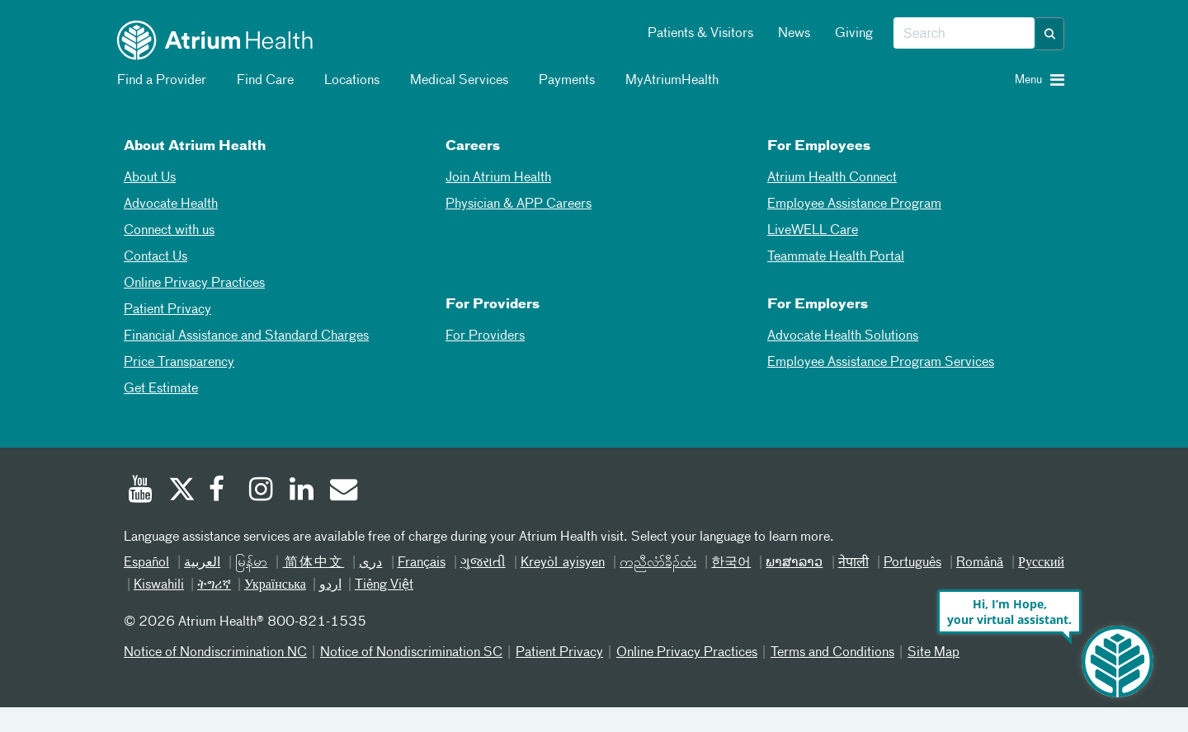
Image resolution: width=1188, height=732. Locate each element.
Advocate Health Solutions (842, 336)
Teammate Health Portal (835, 257)
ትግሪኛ (214, 585)
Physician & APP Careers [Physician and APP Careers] (519, 204)
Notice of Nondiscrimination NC (215, 652)
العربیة (202, 563)
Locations (349, 80)
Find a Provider (158, 80)
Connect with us (169, 230)
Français (422, 563)
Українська (275, 585)
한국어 (731, 563)
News (794, 33)
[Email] (342, 491)
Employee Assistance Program (854, 204)
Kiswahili (159, 585)
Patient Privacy (167, 310)
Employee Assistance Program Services (880, 362)
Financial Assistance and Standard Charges (246, 336)
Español (146, 563)
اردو (330, 585)
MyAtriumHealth (669, 80)
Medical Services (456, 80)
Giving (854, 33)
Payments (564, 80)
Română (979, 563)
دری (370, 563)
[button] (1050, 33)
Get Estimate (161, 389)
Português (912, 563)
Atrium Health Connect (832, 178)
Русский (1041, 563)
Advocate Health (171, 204)
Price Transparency (179, 362)
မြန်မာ (251, 563)
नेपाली (853, 563)
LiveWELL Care (812, 230)
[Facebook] (221, 491)
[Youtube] (140, 491)
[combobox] (964, 33)
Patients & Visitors (700, 33)
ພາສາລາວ (794, 563)
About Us (150, 178)
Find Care (262, 80)
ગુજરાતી (483, 563)
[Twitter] (180, 491)
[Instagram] (261, 491)
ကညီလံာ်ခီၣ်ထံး (658, 563)
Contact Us (155, 257)
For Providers (485, 336)
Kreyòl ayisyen (563, 563)
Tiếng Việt (384, 585)
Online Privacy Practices (194, 283)
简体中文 (313, 563)
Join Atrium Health (498, 178)
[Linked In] (301, 491)
